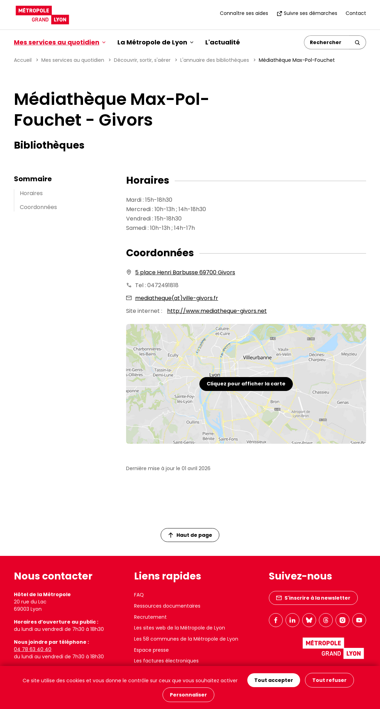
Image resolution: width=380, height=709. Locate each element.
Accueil (23, 60)
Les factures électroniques (166, 660)
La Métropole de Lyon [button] (155, 42)
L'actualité (222, 42)
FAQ (139, 594)
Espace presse (151, 650)
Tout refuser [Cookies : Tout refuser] (329, 680)
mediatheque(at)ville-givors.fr (176, 298)
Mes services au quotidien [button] (60, 42)
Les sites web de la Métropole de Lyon (179, 627)
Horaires (31, 193)
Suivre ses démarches (306, 13)
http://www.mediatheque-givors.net (217, 311)
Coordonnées (38, 207)
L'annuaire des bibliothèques (214, 60)
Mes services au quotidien (72, 60)
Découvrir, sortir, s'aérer (142, 60)
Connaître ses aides (244, 13)
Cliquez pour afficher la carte (246, 383)
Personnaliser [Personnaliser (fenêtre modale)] (188, 694)
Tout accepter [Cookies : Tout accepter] (273, 680)
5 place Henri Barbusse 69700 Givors (185, 272)
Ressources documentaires (167, 605)
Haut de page (190, 535)
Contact (356, 13)
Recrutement (150, 617)
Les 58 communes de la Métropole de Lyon (186, 638)
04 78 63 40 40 (32, 649)
